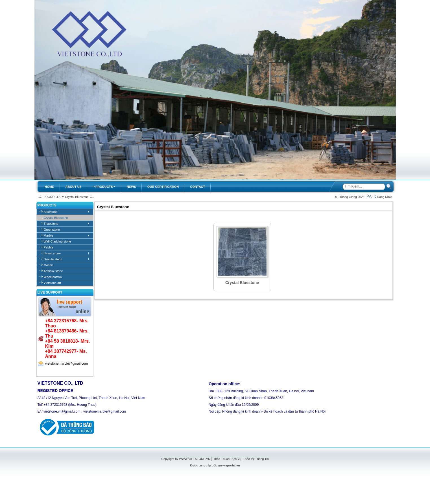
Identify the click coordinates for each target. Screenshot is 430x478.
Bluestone (51, 211)
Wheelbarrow (53, 277)
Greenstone (52, 229)
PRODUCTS (51, 197)
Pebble (48, 247)
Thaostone (51, 223)
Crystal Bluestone (77, 197)
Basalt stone (52, 253)
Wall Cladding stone (57, 241)
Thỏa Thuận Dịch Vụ (227, 459)
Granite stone (53, 259)
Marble (48, 235)
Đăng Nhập (384, 197)
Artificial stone (53, 271)
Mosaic (49, 265)
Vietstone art (52, 283)
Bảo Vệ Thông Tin (257, 459)
